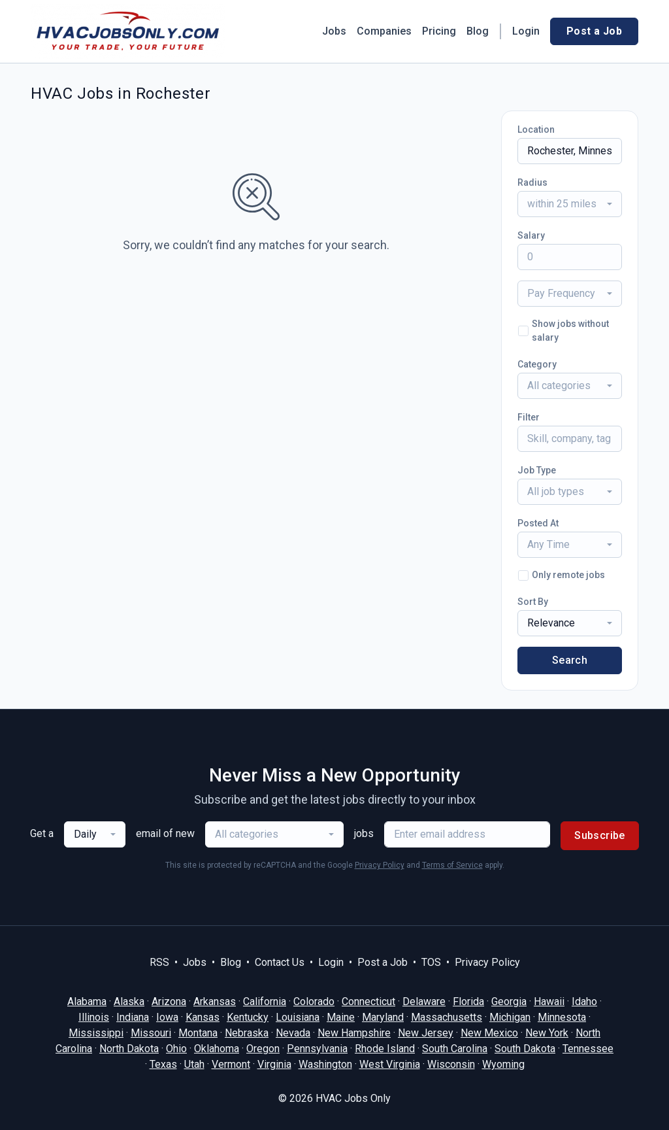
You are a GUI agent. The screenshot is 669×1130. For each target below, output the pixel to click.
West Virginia (389, 1064)
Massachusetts (446, 1017)
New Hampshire (354, 1033)
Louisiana (297, 1017)
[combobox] (569, 204)
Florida (468, 1001)
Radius (532, 182)
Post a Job (594, 31)
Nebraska (247, 1033)
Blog (477, 31)
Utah (194, 1064)
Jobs (334, 31)
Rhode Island (385, 1048)
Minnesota (562, 1017)
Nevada (293, 1033)
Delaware (424, 1001)
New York (546, 1033)
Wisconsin (451, 1064)
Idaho (584, 1001)
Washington (325, 1064)
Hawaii (549, 1001)
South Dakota (525, 1048)
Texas (163, 1064)
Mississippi (96, 1033)
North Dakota (129, 1048)
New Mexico (489, 1033)
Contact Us (279, 962)
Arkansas (214, 1001)
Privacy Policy (379, 865)
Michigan (509, 1017)
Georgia (509, 1001)
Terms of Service (452, 865)
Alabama (86, 1001)
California (264, 1001)
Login (526, 31)
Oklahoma (216, 1048)
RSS (159, 962)
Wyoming (503, 1064)
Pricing (439, 31)
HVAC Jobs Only (353, 1098)
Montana (198, 1033)
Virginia (274, 1064)
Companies (384, 31)
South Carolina (454, 1048)
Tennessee (588, 1048)
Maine (341, 1017)
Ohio (176, 1048)
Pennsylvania (317, 1048)
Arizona (169, 1001)
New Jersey (425, 1033)
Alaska (129, 1001)
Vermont (231, 1064)
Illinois (93, 1017)
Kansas (203, 1017)
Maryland (383, 1017)
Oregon (263, 1048)
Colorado (313, 1001)
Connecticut (368, 1001)
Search (569, 660)
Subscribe (599, 835)
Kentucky (248, 1017)
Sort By (532, 601)
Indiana (132, 1017)
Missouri (151, 1033)
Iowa (167, 1017)
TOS (431, 962)
